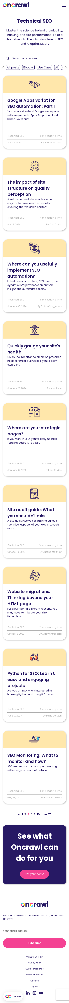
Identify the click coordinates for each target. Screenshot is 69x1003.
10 (38, 814)
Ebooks (28, 67)
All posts (13, 67)
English (34, 986)
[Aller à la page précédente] (19, 814)
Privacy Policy (34, 962)
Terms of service (34, 974)
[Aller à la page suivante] (46, 814)
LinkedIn (28, 992)
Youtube (41, 993)
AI (56, 67)
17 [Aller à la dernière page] (49, 814)
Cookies (34, 980)
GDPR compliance (34, 968)
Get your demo (34, 874)
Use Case (44, 67)
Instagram (34, 992)
